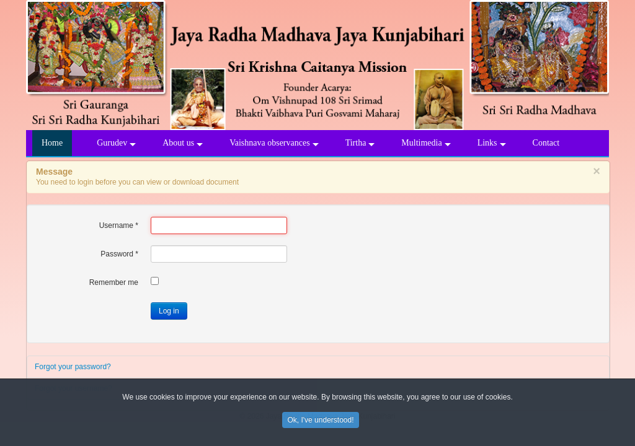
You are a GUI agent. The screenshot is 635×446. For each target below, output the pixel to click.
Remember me (113, 282)
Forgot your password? (73, 366)
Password (119, 254)
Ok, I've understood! (320, 422)
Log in (169, 311)
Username (118, 225)
